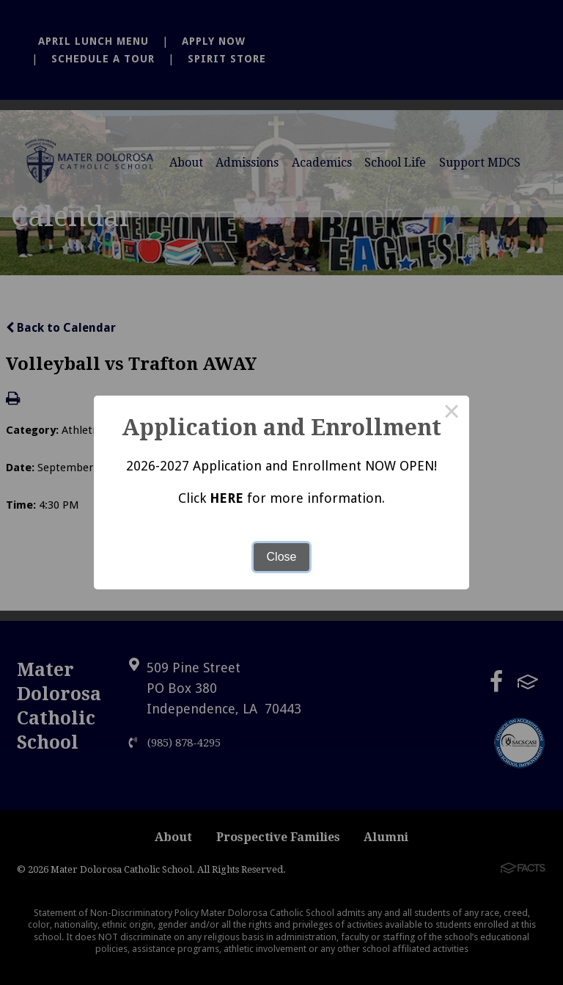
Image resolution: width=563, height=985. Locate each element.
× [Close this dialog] (451, 413)
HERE (226, 498)
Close (282, 556)
